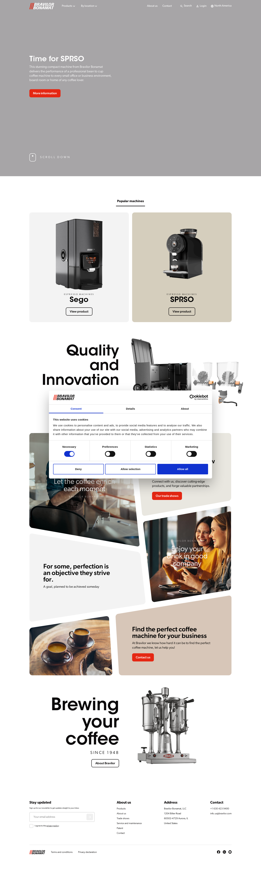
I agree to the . (47, 826)
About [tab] (185, 408)
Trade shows (123, 818)
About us (152, 6)
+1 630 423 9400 (219, 809)
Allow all (182, 469)
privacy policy (52, 826)
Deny (78, 469)
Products (121, 809)
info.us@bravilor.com (221, 813)
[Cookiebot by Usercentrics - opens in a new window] (192, 397)
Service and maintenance (129, 823)
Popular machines (130, 201)
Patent (120, 828)
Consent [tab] (76, 408)
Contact (167, 6)
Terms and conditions (61, 852)
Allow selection (130, 469)
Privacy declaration (87, 852)
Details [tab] (130, 408)
